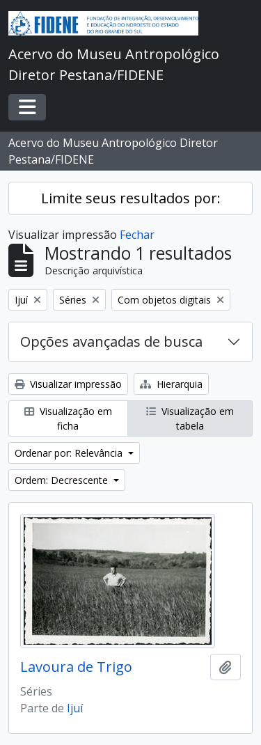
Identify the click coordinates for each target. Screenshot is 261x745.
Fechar (137, 234)
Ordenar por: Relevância (70, 453)
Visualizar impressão (68, 384)
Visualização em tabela (190, 418)
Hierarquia (171, 384)
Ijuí (75, 708)
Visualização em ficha (68, 418)
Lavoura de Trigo (76, 667)
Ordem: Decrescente (63, 480)
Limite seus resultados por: (131, 198)
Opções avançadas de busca (111, 341)
